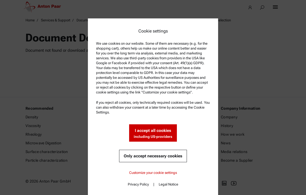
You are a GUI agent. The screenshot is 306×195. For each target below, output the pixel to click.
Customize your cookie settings (153, 173)
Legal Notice (168, 184)
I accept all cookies (153, 133)
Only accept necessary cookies (153, 156)
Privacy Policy (138, 184)
